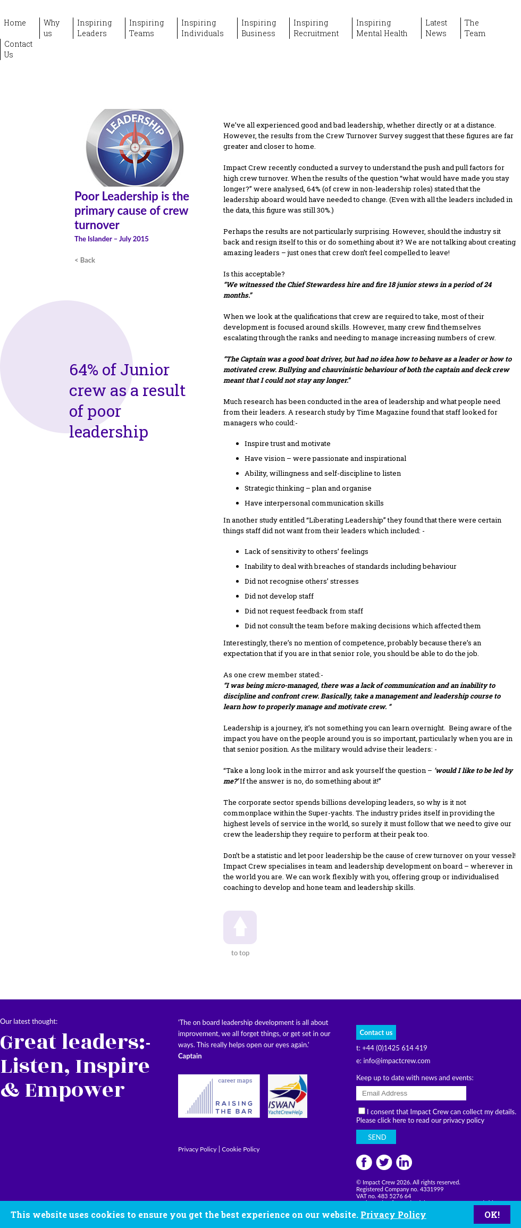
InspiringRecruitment (316, 28)
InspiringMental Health (382, 28)
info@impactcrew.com (396, 1060)
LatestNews (436, 28)
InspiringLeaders (94, 28)
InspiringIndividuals (202, 28)
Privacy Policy (393, 1214)
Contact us (376, 1032)
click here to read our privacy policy (430, 1120)
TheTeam (475, 28)
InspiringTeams (146, 28)
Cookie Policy (240, 1149)
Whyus (52, 28)
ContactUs (18, 49)
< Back (84, 260)
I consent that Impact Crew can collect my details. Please (436, 1115)
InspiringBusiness (258, 28)
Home (15, 23)
